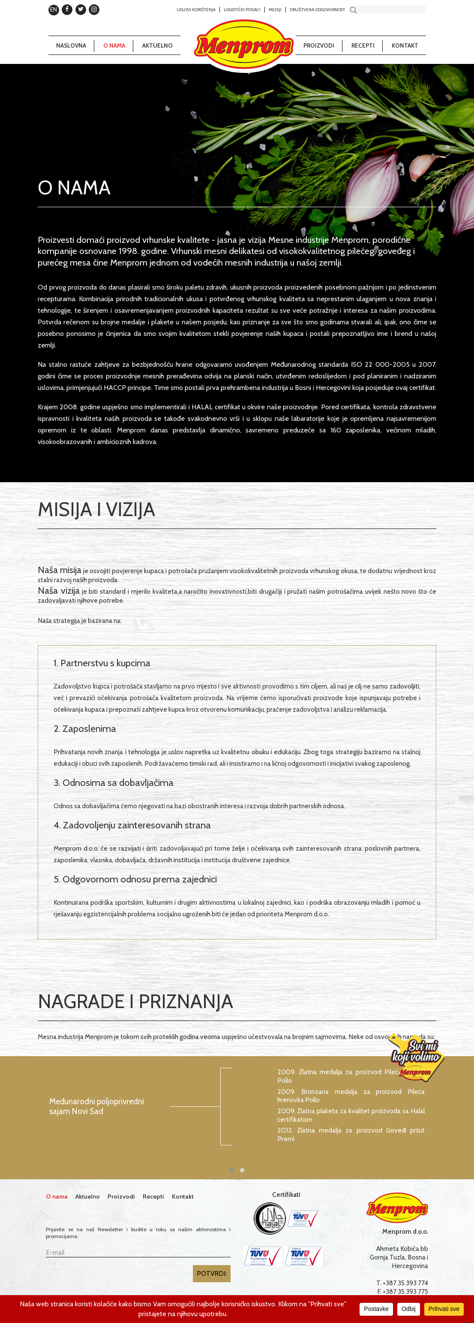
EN (53, 9)
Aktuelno (157, 45)
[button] (232, 1170)
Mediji (275, 9)
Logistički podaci (242, 9)
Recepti (363, 45)
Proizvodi (318, 45)
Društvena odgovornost (317, 9)
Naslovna (71, 45)
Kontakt (405, 45)
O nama (114, 45)
